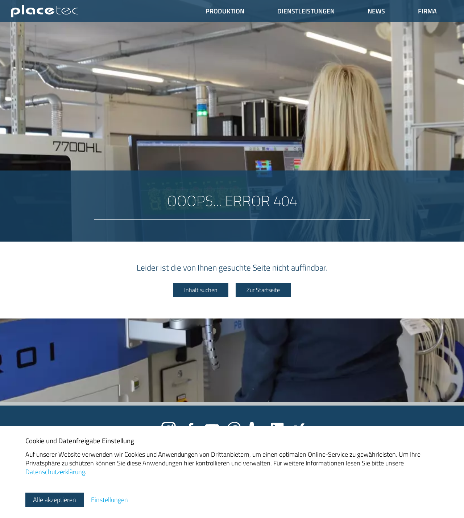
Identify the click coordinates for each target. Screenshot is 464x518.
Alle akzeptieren (54, 500)
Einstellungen (109, 500)
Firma (427, 11)
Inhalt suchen (201, 289)
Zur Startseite (263, 289)
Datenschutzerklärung (55, 472)
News (376, 11)
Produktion (225, 11)
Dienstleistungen (306, 11)
